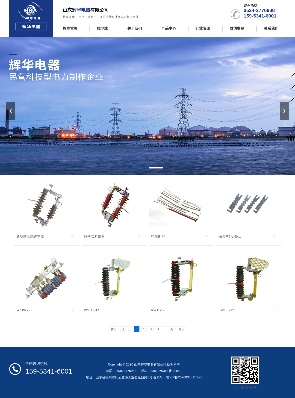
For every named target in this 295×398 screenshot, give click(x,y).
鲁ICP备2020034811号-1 (184, 377)
